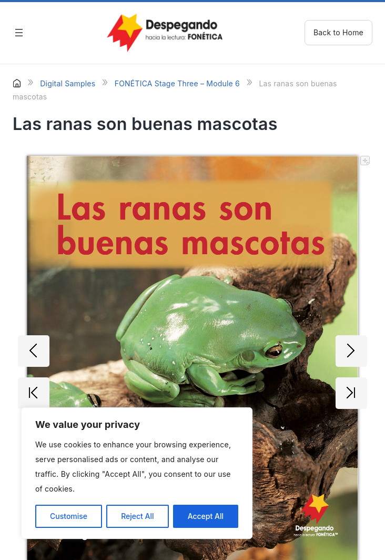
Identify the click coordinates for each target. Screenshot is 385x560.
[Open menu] (19, 32)
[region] (136, 473)
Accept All (206, 516)
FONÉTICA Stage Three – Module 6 (177, 83)
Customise (68, 516)
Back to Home (338, 32)
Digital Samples (67, 83)
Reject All (137, 516)
